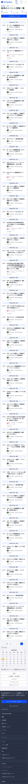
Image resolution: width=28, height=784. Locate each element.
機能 (3, 717)
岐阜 (8, 6)
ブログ (3, 733)
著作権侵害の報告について (8, 773)
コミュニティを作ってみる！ (14, 701)
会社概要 (4, 720)
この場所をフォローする (14, 16)
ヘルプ (3, 741)
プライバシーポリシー (7, 767)
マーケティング (14, 682)
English (3, 781)
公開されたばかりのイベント (8, 758)
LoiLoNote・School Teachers (15, 29)
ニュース (4, 730)
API (3, 751)
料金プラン (4, 723)
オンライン (9, 31)
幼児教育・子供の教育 (14, 676)
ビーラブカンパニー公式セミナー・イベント (15, 55)
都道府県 (3, 6)
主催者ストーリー (6, 726)
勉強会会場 (4, 748)
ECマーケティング (14, 685)
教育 (14, 673)
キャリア (14, 679)
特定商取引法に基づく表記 (8, 776)
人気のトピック (5, 754)
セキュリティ (5, 770)
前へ (11, 643)
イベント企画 (5, 744)
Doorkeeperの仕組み (6, 713)
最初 (7, 643)
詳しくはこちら (14, 705)
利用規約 (4, 763)
